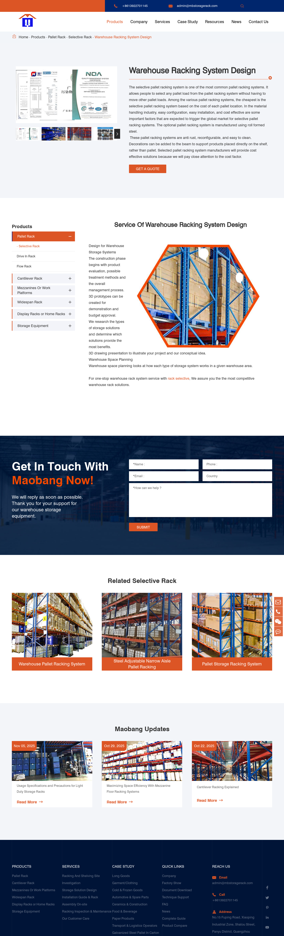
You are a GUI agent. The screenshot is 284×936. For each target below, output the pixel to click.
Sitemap (242, 929)
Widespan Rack (29, 299)
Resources (214, 21)
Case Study (188, 21)
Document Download (177, 843)
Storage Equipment (32, 323)
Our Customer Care (75, 871)
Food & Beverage (124, 864)
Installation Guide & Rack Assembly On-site (80, 853)
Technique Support (175, 850)
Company (139, 21)
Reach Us (221, 819)
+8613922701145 (135, 6)
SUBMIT (143, 480)
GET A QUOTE (148, 168)
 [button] (117, 134)
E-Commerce (121, 900)
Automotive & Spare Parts (130, 850)
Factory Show (171, 836)
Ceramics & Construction (129, 857)
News (236, 21)
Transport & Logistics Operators (134, 879)
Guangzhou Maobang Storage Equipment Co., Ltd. (66, 929)
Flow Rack (24, 263)
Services (162, 21)
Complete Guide (174, 871)
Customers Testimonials (129, 907)
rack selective (178, 331)
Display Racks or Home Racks (41, 311)
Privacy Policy (262, 929)
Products (115, 21)
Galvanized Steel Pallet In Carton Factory (135, 889)
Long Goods (121, 829)
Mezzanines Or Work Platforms (33, 287)
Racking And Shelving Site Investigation (81, 832)
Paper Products (123, 871)
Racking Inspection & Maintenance (86, 864)
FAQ (165, 857)
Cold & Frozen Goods (127, 843)
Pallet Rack (56, 37)
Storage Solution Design (79, 843)
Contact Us (258, 21)
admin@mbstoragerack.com (197, 6)
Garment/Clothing (125, 836)
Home (23, 37)
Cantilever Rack (29, 276)
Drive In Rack (26, 253)
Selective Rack (80, 37)
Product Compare (174, 879)
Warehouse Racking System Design (123, 37)
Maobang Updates (142, 682)
